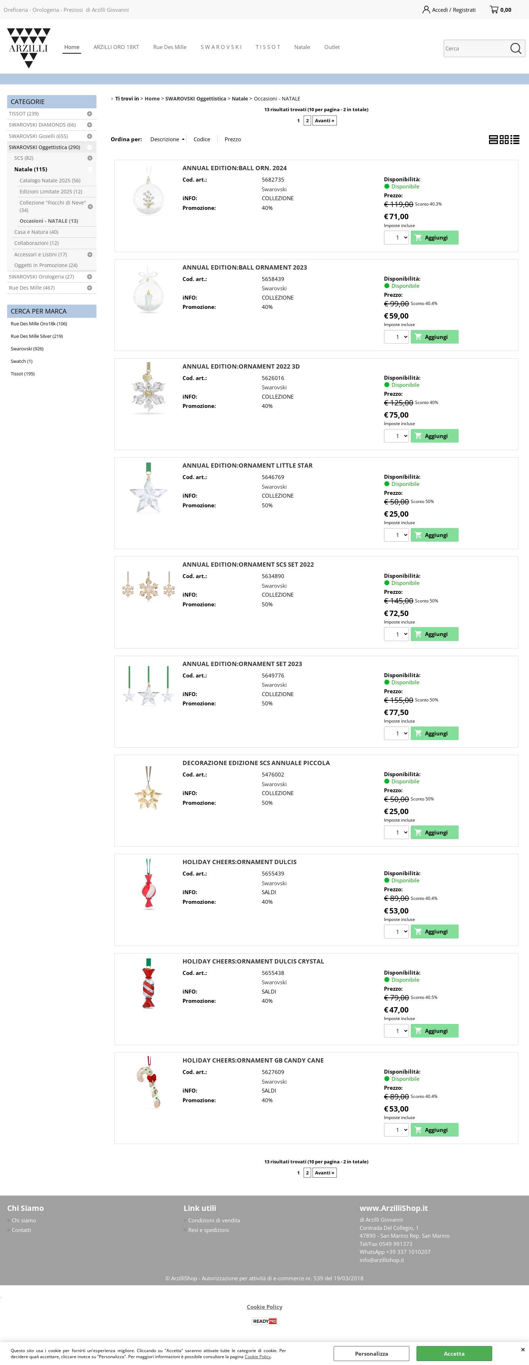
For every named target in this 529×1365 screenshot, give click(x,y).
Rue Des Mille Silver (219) (37, 336)
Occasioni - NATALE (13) (49, 221)
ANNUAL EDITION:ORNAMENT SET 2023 (242, 664)
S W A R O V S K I (221, 46)
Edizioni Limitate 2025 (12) (51, 191)
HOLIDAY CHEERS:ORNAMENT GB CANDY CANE (253, 1061)
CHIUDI (523, 1349)
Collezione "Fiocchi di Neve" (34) (53, 206)
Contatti (21, 1230)
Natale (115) (30, 169)
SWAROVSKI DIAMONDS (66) (42, 125)
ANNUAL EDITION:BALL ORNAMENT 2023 (245, 267)
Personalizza (371, 1353)
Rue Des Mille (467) (32, 288)
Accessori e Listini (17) (40, 254)
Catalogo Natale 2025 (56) (50, 180)
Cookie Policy (258, 1357)
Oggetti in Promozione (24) (46, 265)
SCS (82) (23, 158)
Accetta (454, 1353)
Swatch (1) (22, 361)
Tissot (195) (23, 373)
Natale (302, 46)
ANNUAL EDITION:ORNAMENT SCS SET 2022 (248, 565)
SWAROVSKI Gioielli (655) (38, 136)
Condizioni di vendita (214, 1221)
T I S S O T (268, 46)
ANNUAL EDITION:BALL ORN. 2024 (235, 168)
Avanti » (324, 120)
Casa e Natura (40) (36, 232)
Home (71, 46)
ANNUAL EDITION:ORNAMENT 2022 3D (241, 366)
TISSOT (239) (24, 113)
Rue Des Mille (169, 46)
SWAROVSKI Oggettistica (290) (44, 147)
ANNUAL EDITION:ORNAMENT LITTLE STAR (248, 466)
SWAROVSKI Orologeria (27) (41, 277)
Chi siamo (24, 1221)
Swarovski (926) (27, 348)
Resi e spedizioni (208, 1230)
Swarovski (274, 189)
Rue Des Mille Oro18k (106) (39, 323)
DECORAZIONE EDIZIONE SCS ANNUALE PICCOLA (256, 763)
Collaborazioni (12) (36, 243)
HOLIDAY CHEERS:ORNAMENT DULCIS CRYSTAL (253, 962)
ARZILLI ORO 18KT (116, 46)
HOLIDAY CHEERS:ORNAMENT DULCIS (239, 862)
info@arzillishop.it (382, 1260)
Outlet (332, 46)
